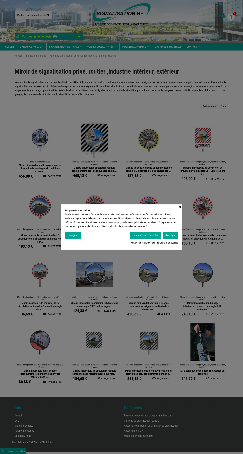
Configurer (73, 235)
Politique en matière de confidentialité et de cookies (154, 242)
